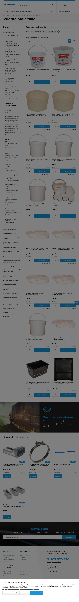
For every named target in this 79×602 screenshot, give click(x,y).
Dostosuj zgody (24, 592)
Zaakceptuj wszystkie (36, 592)
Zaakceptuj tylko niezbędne (11, 592)
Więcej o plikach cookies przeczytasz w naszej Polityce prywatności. (20, 589)
